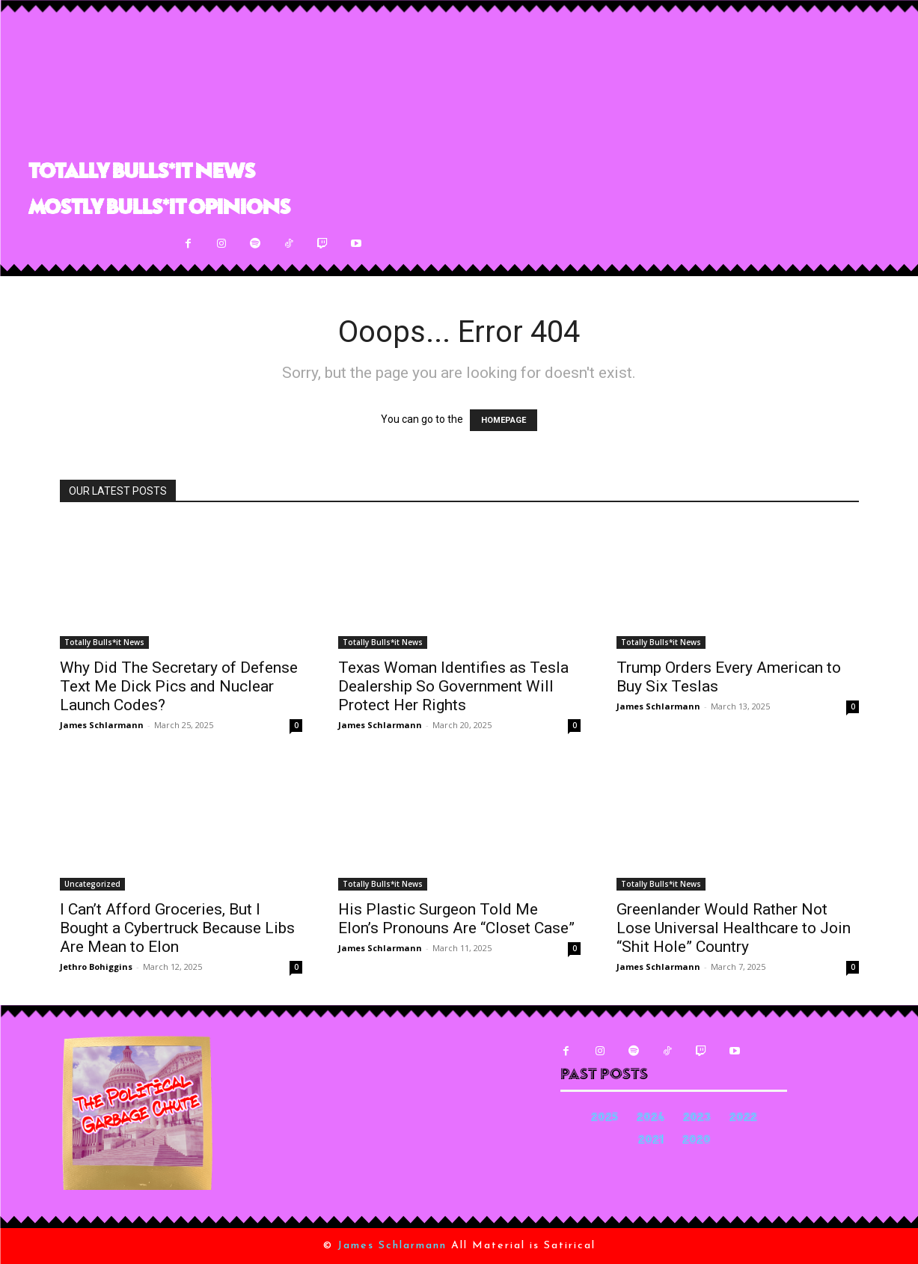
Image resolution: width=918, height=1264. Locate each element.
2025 (604, 1118)
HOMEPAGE (503, 420)
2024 (650, 1118)
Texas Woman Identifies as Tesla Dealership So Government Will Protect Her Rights (453, 686)
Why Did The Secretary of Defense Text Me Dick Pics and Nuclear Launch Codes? (179, 686)
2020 (696, 1141)
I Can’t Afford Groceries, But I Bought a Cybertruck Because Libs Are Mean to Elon (177, 928)
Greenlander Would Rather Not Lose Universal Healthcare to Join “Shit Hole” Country (733, 928)
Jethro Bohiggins (96, 966)
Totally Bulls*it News (104, 642)
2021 (651, 1141)
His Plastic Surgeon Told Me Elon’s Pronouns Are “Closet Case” (456, 918)
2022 (743, 1118)
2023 (697, 1118)
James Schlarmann (102, 724)
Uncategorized (92, 884)
